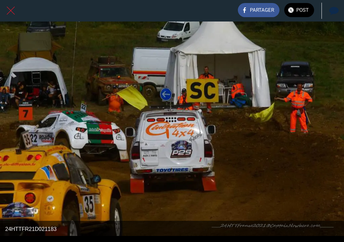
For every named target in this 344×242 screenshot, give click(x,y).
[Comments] (333, 11)
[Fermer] (11, 11)
